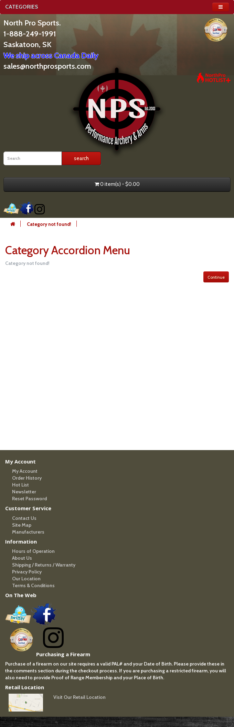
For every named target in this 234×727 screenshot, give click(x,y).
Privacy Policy (27, 572)
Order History (27, 478)
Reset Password (29, 498)
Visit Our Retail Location (79, 697)
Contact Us (24, 518)
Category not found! (49, 224)
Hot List (20, 485)
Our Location (26, 578)
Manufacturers (28, 532)
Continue (216, 277)
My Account (25, 471)
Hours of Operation (33, 551)
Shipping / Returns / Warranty (43, 565)
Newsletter (24, 492)
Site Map (21, 525)
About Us (22, 558)
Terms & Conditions (33, 585)
